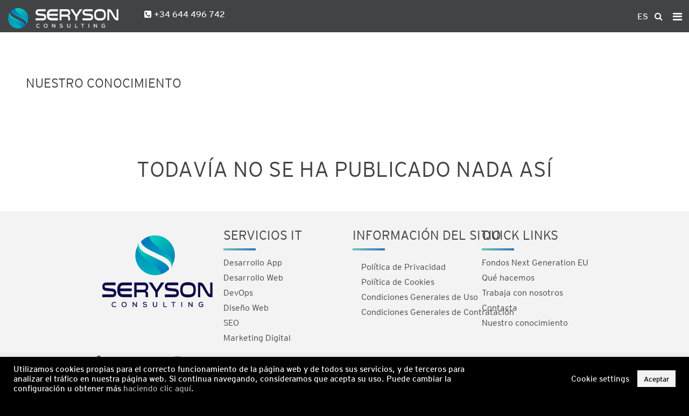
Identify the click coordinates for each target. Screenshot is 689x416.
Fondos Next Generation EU (535, 262)
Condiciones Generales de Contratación (437, 311)
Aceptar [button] (656, 378)
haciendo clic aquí (157, 388)
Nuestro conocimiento (525, 322)
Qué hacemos (508, 277)
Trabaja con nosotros (522, 292)
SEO (231, 322)
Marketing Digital (257, 337)
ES (642, 15)
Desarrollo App (252, 262)
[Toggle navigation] (677, 16)
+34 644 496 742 (188, 13)
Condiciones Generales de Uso (419, 296)
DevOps (238, 292)
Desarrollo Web (253, 277)
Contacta (499, 307)
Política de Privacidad (403, 266)
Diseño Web (246, 307)
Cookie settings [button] (600, 379)
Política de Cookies (397, 281)
